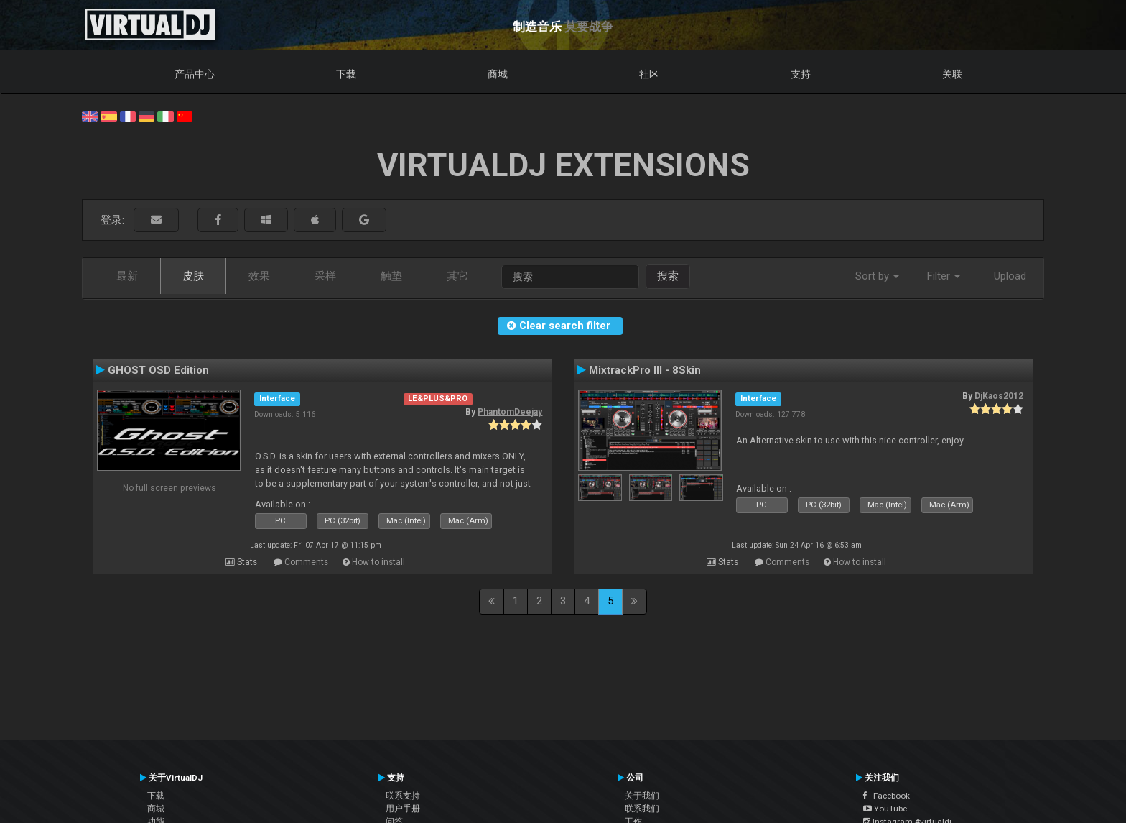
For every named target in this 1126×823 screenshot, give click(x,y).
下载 (346, 74)
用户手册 (403, 809)
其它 (457, 276)
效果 (259, 276)
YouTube (885, 809)
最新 (127, 276)
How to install (378, 562)
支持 (801, 74)
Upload (1010, 276)
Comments (306, 562)
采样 (325, 276)
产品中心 (195, 74)
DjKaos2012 (998, 396)
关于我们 (642, 796)
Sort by (877, 276)
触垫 (391, 276)
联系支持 (403, 796)
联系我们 (642, 809)
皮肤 (193, 276)
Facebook (886, 796)
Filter (943, 276)
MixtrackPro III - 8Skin (645, 370)
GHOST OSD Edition (158, 370)
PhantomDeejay (510, 412)
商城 (498, 74)
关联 (952, 74)
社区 (649, 74)
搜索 (668, 276)
